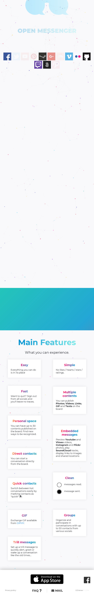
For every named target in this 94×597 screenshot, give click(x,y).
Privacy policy (10, 590)
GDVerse (79, 590)
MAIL (57, 590)
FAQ (36, 590)
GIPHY (22, 521)
